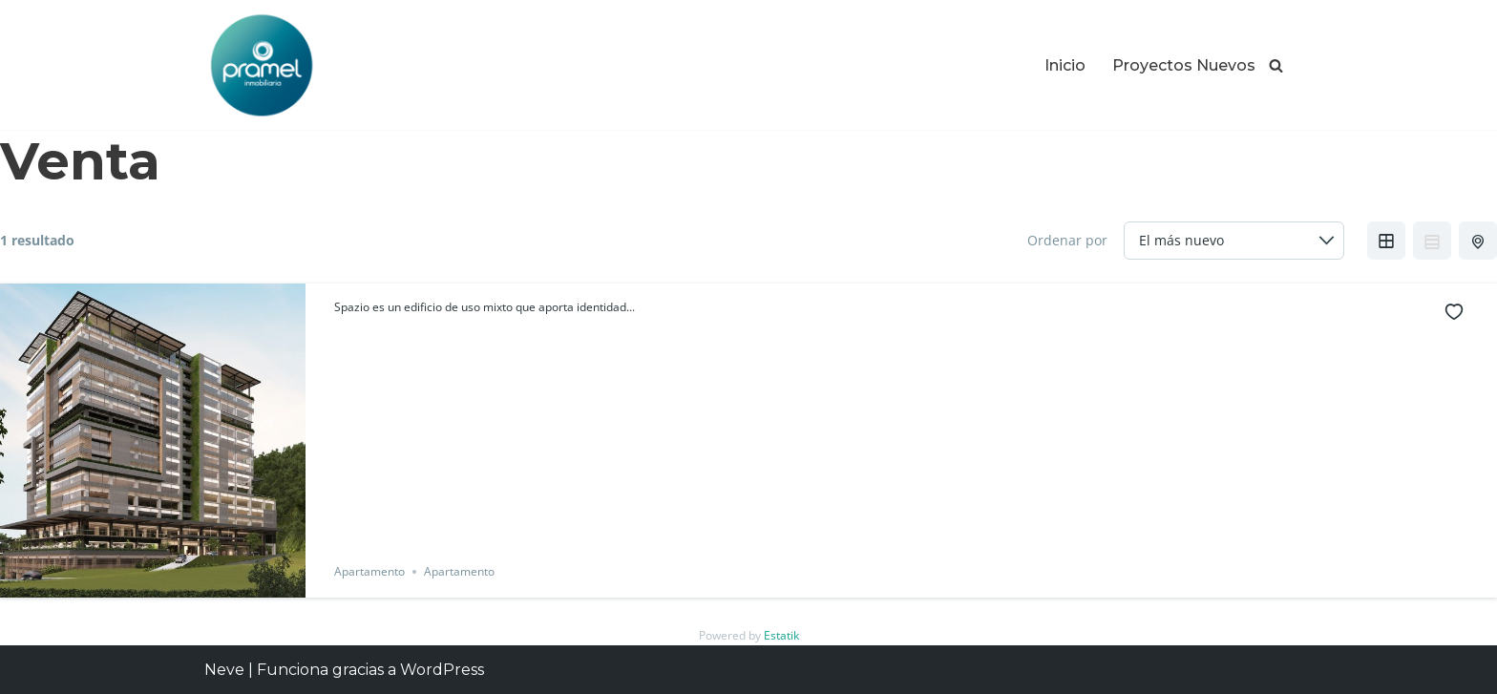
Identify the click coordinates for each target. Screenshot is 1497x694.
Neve (224, 670)
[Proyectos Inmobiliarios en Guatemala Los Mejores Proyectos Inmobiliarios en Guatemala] (261, 65)
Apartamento (369, 571)
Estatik (781, 635)
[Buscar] (1276, 65)
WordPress (442, 670)
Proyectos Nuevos (1183, 65)
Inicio (1065, 65)
